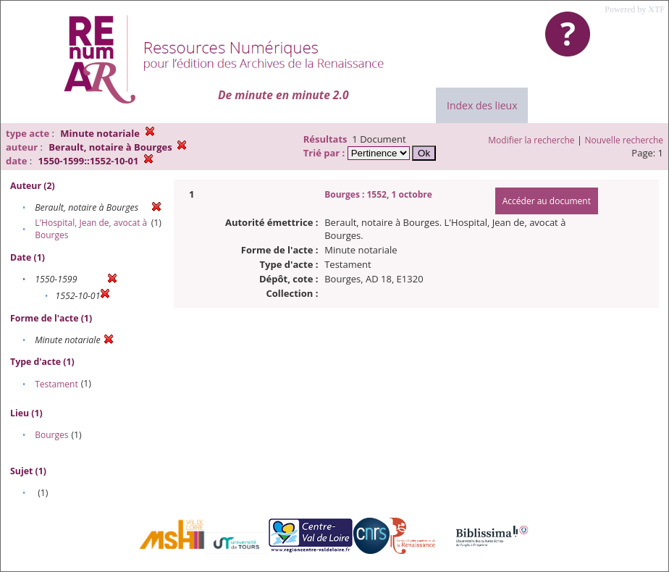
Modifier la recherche (531, 140)
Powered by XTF (635, 9)
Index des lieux (482, 105)
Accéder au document (546, 201)
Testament (56, 384)
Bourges (51, 435)
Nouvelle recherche (624, 140)
